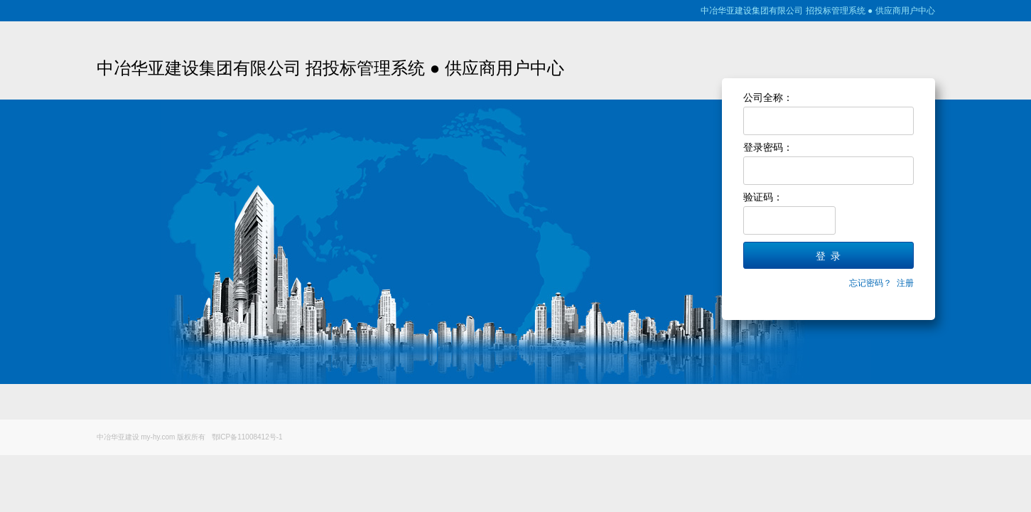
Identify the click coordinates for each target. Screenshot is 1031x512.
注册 (905, 283)
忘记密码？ (870, 283)
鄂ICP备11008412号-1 (247, 437)
